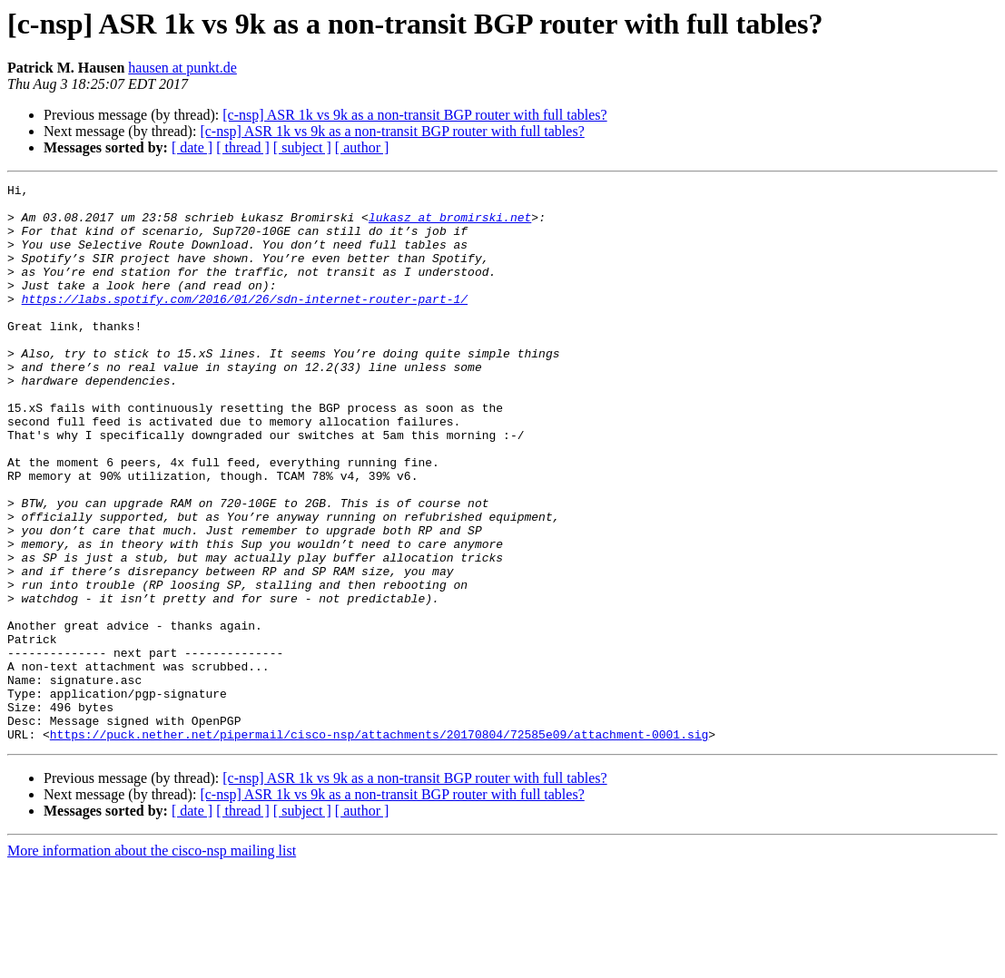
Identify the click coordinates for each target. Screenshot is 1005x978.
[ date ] (192, 147)
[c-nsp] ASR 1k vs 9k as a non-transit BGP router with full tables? (414, 114)
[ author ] (362, 147)
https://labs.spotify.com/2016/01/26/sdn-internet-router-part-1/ (245, 323)
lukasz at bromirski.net (450, 225)
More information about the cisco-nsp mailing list (151, 962)
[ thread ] (243, 147)
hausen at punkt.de (182, 67)
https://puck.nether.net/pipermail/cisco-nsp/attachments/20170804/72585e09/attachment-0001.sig (379, 845)
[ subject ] (302, 147)
